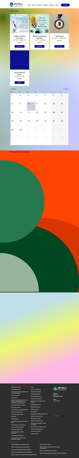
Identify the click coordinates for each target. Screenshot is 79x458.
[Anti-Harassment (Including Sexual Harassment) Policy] (20, 392)
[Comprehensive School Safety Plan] (20, 410)
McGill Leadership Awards (39, 37)
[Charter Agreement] (20, 407)
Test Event (59, 36)
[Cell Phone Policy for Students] (20, 405)
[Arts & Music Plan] (20, 395)
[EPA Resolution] (20, 419)
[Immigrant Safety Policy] (20, 429)
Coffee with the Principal (19, 37)
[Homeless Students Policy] (20, 427)
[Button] (39, 387)
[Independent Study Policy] (20, 435)
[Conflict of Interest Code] (20, 412)
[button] (45, 5)
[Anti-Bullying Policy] (20, 389)
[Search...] (61, 416)
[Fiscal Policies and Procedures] (20, 425)
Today (66, 89)
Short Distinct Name (19, 73)
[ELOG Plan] (20, 416)
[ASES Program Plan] (20, 387)
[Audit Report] (20, 398)
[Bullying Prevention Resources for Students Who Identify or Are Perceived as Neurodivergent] (20, 400)
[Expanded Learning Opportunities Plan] (20, 421)
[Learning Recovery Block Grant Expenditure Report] (20, 438)
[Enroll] (65, 5)
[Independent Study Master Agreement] (20, 432)
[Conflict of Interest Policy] (20, 414)
